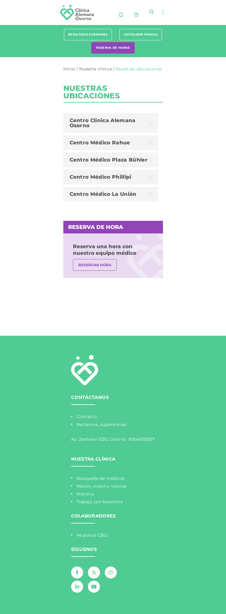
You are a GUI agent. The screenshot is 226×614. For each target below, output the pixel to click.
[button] (163, 12)
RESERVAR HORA (94, 265)
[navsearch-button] (151, 11)
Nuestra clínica (95, 69)
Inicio (69, 69)
